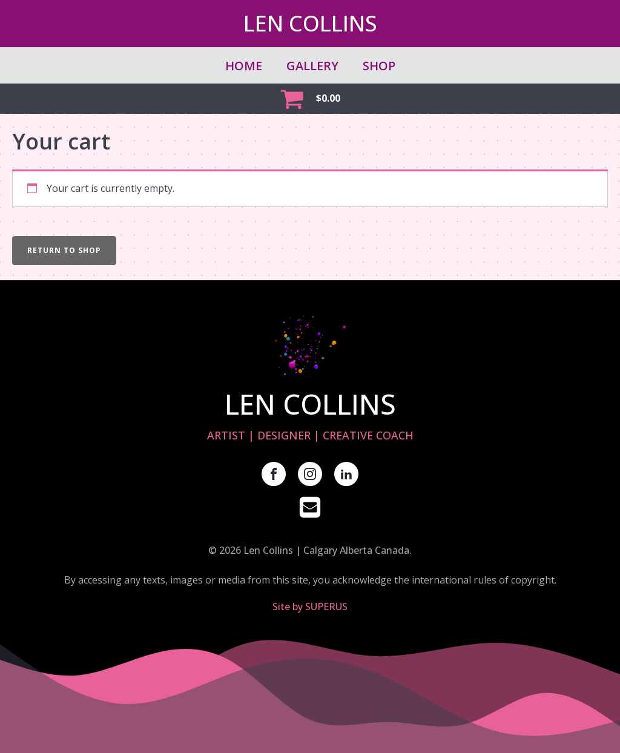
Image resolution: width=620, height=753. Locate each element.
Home (243, 66)
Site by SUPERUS (310, 606)
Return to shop (64, 250)
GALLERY (312, 66)
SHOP (379, 66)
